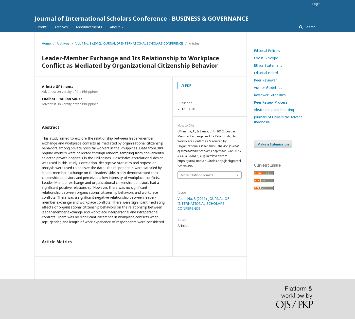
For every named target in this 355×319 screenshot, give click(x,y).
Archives (61, 27)
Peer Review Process (270, 102)
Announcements (89, 27)
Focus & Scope (266, 58)
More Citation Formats (197, 175)
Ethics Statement (268, 65)
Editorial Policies (267, 50)
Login (316, 3)
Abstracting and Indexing (274, 109)
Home (46, 43)
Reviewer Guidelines (270, 95)
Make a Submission (273, 144)
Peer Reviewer (265, 80)
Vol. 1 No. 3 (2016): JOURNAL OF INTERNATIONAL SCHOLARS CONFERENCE (129, 43)
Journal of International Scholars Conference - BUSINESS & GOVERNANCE (141, 18)
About (115, 27)
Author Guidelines (268, 87)
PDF (187, 85)
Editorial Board (266, 72)
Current (41, 27)
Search (310, 27)
